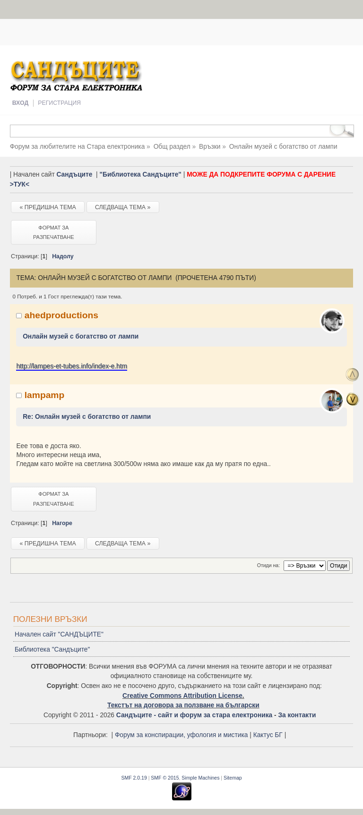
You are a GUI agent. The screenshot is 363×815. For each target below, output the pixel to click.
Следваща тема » (122, 207)
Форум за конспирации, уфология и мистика (181, 735)
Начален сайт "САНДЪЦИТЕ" (59, 634)
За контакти (297, 715)
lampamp (45, 395)
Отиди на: (268, 565)
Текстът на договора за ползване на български (183, 705)
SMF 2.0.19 (134, 778)
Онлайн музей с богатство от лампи (80, 336)
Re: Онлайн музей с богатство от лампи (87, 416)
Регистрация (59, 103)
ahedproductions (61, 315)
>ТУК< (19, 184)
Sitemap (233, 778)
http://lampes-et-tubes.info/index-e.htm (71, 366)
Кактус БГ (268, 735)
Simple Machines (200, 778)
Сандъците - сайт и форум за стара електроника (194, 715)
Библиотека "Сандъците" (52, 649)
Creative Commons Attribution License (182, 695)
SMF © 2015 (165, 778)
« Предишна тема (47, 207)
